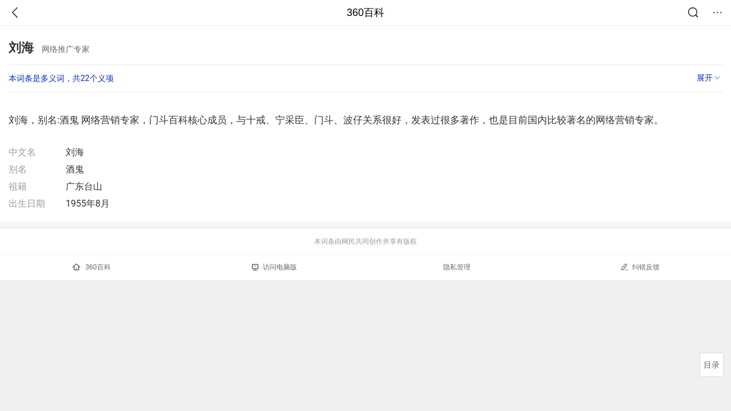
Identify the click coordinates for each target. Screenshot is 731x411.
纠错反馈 (640, 267)
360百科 (365, 12)
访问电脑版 (274, 267)
